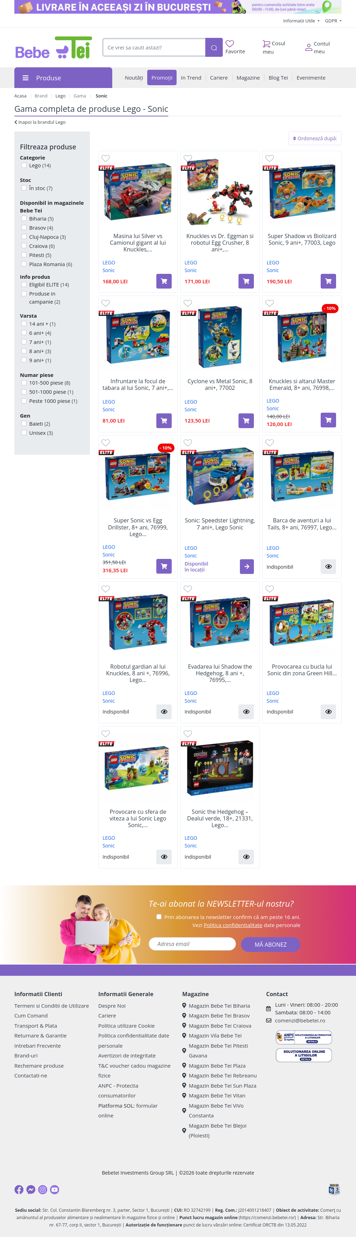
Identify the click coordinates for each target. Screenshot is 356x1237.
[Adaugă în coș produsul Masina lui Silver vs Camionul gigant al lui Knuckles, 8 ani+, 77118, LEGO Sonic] (164, 281)
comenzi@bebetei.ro (300, 1020)
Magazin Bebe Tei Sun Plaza (219, 1085)
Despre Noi (112, 1005)
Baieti (39, 423)
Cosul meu (274, 45)
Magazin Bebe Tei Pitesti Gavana (215, 1050)
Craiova (41, 245)
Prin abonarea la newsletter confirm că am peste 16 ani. (232, 916)
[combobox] (153, 47)
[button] (247, 566)
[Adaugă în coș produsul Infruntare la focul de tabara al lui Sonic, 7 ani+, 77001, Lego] (164, 420)
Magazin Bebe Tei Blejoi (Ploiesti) (214, 1130)
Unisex (40, 432)
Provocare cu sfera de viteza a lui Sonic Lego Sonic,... (137, 819)
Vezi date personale (246, 924)
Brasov (40, 227)
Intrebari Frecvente (37, 1045)
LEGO (108, 262)
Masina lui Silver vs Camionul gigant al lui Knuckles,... (138, 243)
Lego (61, 96)
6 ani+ (39, 332)
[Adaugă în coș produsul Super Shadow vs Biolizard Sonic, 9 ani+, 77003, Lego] (328, 281)
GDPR (332, 21)
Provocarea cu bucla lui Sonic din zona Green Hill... (301, 670)
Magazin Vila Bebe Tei (212, 1035)
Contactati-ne (30, 1075)
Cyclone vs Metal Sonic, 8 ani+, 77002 (219, 384)
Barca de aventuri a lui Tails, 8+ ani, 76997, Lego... (302, 523)
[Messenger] (30, 1189)
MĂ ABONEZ (271, 944)
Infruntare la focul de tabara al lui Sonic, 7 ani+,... (137, 384)
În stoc (40, 187)
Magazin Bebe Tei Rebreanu (219, 1075)
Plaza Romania (50, 264)
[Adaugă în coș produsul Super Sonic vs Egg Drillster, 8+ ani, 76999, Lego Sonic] (164, 566)
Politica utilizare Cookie (126, 1025)
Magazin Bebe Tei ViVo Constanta (213, 1110)
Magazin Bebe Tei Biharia (216, 1005)
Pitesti (39, 254)
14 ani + (42, 323)
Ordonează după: (315, 138)
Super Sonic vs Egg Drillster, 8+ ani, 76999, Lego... (138, 527)
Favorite (235, 47)
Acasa (20, 96)
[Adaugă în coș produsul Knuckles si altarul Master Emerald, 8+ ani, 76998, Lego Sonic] (328, 420)
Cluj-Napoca (47, 236)
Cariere (107, 1015)
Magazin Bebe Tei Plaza (214, 1065)
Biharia (41, 218)
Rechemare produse (39, 1065)
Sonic (108, 270)
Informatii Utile (299, 21)
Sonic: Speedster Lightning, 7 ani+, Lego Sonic (220, 523)
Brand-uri (25, 1055)
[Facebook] (18, 1189)
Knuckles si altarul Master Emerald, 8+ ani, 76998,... (302, 384)
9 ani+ (39, 360)
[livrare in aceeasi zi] (178, 7)
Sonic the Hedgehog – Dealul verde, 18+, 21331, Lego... (220, 819)
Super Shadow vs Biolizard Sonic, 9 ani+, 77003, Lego (302, 239)
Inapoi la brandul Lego (40, 122)
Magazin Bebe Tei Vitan (213, 1095)
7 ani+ (39, 341)
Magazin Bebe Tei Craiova (216, 1025)
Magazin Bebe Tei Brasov (216, 1015)
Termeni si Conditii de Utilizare (51, 1005)
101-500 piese (49, 382)
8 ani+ (39, 350)
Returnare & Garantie (40, 1035)
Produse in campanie (44, 297)
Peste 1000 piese (53, 400)
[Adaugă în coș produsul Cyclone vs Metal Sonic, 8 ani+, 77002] (246, 420)
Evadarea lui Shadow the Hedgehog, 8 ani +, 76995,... (220, 673)
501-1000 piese (50, 391)
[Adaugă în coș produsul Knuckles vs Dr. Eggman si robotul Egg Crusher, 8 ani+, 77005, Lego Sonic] (246, 281)
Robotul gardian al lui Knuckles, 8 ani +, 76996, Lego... (138, 673)
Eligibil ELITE (48, 284)
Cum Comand (31, 1015)
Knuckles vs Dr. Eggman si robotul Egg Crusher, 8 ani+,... (220, 243)
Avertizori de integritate (127, 1055)
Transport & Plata (35, 1025)
